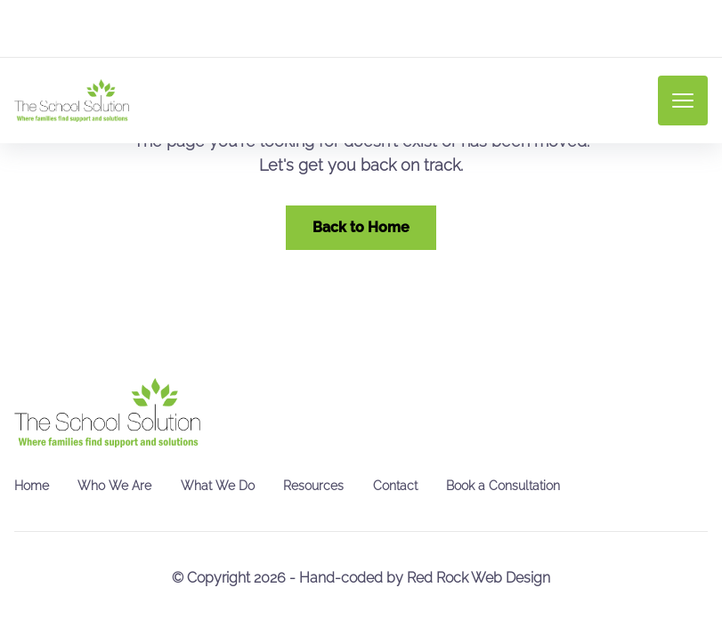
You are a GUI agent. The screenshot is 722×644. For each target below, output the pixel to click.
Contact (395, 486)
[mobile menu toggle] (683, 100)
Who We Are (114, 486)
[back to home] (71, 100)
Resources (313, 486)
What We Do (218, 486)
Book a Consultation (503, 486)
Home (31, 486)
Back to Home (361, 227)
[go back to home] (107, 412)
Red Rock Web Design (478, 577)
